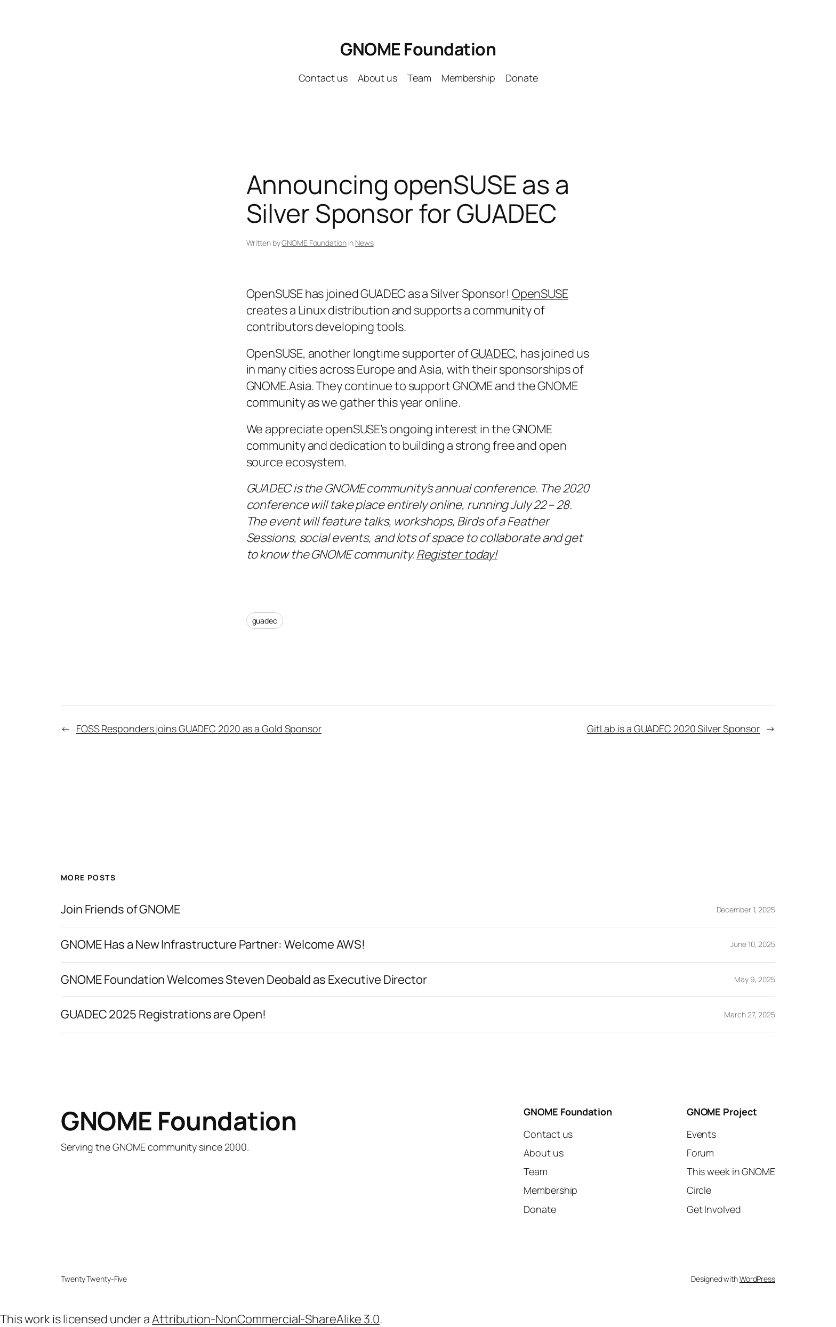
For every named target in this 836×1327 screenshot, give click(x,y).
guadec (264, 621)
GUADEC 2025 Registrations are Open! (163, 1014)
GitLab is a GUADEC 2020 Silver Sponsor (673, 728)
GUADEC (493, 353)
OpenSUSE (540, 294)
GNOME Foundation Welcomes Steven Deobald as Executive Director (244, 979)
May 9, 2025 (754, 979)
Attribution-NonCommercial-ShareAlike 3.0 (266, 1319)
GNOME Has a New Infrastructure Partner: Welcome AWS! (213, 944)
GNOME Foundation (418, 49)
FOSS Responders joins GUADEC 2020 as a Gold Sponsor (198, 728)
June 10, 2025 (752, 944)
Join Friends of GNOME (121, 909)
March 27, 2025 (749, 1014)
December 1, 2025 (746, 909)
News (364, 243)
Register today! (457, 554)
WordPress (757, 1279)
